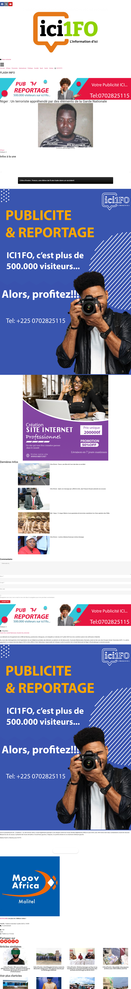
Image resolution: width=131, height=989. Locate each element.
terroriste (26, 633)
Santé (4, 979)
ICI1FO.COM (3, 918)
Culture (71, 949)
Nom (2, 576)
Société (4, 949)
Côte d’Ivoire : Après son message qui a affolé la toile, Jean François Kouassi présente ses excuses (78, 489)
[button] (1, 172)
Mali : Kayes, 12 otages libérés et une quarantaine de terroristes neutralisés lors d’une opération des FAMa (79, 513)
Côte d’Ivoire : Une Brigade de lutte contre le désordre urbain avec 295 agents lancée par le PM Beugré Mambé (48, 968)
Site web (2, 589)
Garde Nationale (11, 633)
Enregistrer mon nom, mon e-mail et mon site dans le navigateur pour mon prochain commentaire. (27, 597)
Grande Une (20, 633)
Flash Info (3, 633)
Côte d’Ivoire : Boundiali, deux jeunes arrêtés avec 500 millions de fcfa (116, 968)
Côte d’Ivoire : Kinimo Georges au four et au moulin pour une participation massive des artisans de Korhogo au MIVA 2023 (82, 968)
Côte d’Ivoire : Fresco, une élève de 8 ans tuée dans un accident (47, 180)
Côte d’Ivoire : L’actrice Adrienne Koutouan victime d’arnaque (67, 537)
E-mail (2, 582)
